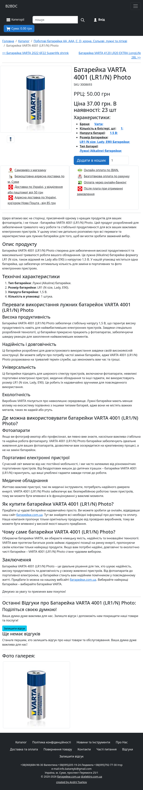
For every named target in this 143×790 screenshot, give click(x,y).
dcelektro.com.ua (91, 776)
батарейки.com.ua (29, 515)
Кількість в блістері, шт (97, 128)
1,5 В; (114, 133)
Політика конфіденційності (51, 742)
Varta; (98, 124)
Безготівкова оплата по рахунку (106, 176)
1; (122, 128)
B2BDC (11, 6)
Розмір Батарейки (93, 137)
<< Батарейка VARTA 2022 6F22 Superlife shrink (35, 53)
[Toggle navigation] (135, 6)
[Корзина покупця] (19, 28)
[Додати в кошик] (91, 160)
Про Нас (122, 742)
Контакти (84, 749)
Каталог (21, 742)
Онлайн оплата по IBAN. (101, 170)
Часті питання (106, 749)
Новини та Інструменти (93, 742)
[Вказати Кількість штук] (119, 160)
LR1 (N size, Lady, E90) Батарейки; (105, 142)
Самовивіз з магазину (30, 170)
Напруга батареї (92, 133)
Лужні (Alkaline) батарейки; (101, 151)
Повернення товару (58, 749)
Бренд (84, 124)
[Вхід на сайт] (99, 19)
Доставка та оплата (24, 749)
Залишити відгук (14, 628)
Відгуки (127, 749)
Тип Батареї (89, 146)
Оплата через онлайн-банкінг (105, 182)
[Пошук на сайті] (82, 19)
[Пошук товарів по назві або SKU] (55, 19)
